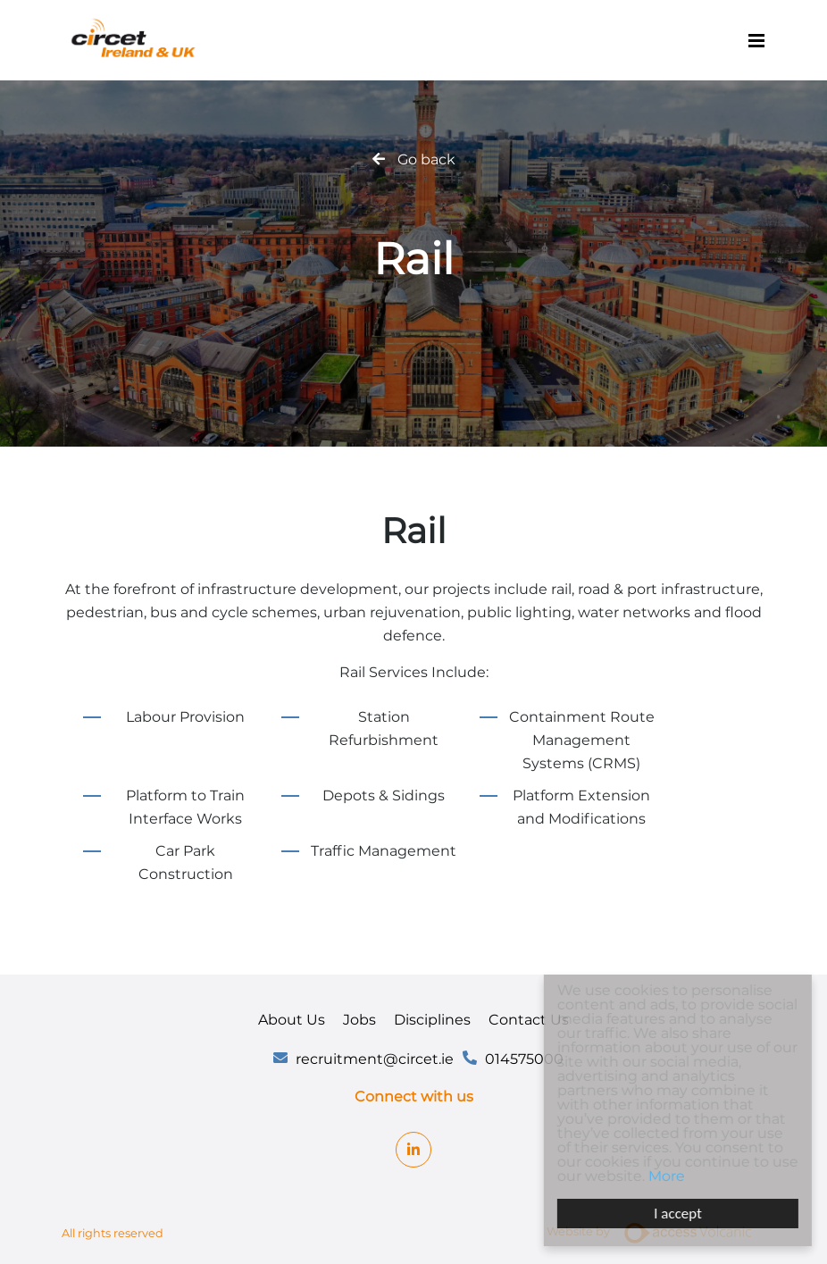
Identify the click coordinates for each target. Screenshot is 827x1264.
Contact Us (529, 1019)
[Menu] (756, 40)
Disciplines (432, 1019)
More (668, 1176)
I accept (680, 1213)
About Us (291, 1019)
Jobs (359, 1019)
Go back (426, 159)
